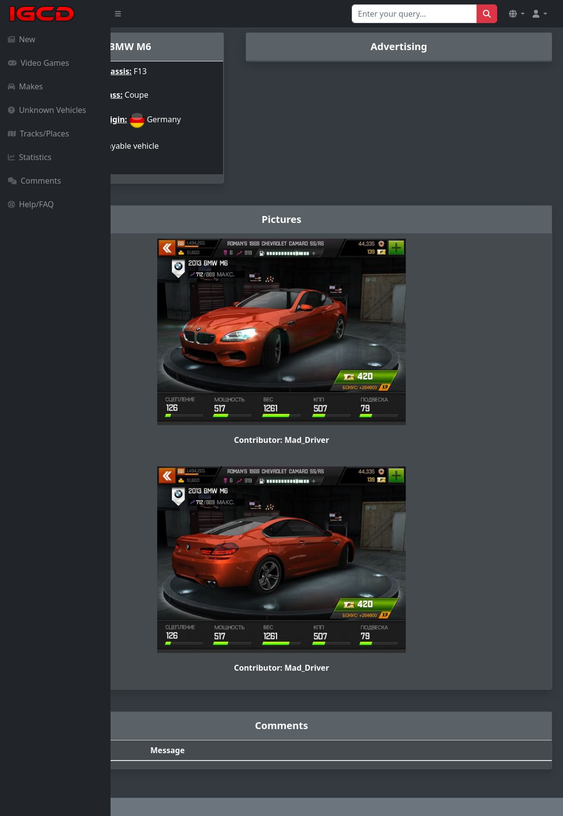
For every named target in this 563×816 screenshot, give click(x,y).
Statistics (30, 157)
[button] (517, 14)
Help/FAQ (31, 204)
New (21, 39)
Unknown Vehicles (47, 110)
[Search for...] (414, 13)
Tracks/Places (38, 133)
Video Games (38, 62)
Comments (34, 180)
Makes (25, 86)
